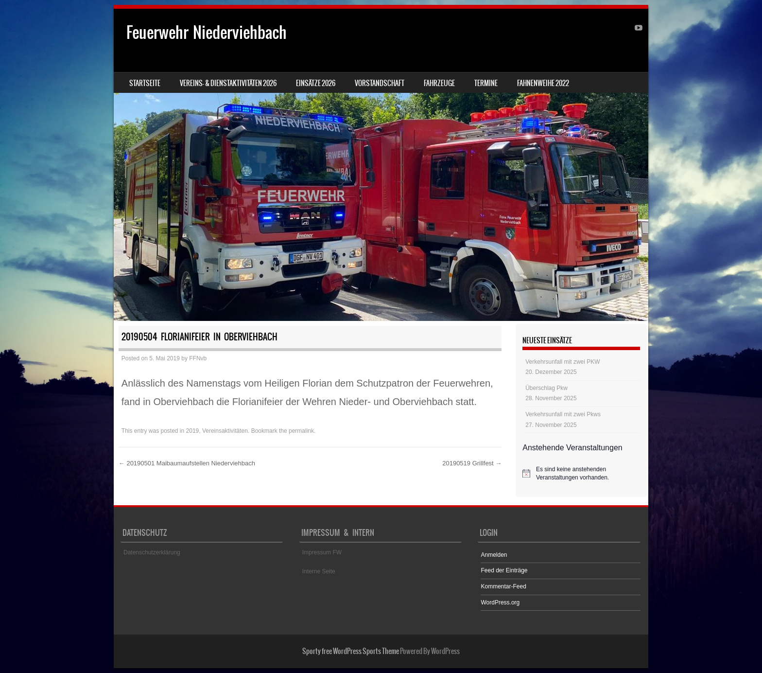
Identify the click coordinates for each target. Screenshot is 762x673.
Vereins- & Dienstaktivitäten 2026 (228, 83)
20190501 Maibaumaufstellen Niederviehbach (187, 463)
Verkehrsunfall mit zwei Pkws (563, 414)
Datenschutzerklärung (151, 552)
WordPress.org (500, 602)
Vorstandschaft (379, 83)
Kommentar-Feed (503, 586)
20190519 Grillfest (472, 463)
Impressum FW (322, 552)
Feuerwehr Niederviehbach (206, 32)
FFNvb (198, 358)
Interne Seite (318, 571)
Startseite (144, 83)
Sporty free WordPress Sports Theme (350, 651)
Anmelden (494, 554)
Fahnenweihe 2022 (543, 83)
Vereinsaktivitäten (225, 430)
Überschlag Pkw (546, 388)
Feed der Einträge (504, 570)
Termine (486, 83)
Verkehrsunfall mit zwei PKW (562, 361)
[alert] (581, 473)
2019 (192, 430)
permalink (301, 430)
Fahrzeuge (439, 83)
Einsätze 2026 (315, 83)
